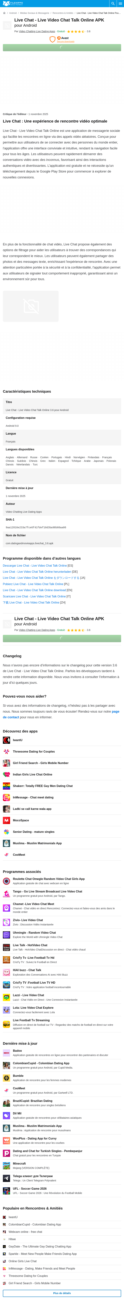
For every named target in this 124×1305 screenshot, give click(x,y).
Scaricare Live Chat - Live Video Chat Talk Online (34, 596)
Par (34, 31)
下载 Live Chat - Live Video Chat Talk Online (31, 602)
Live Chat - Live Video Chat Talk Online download (34, 590)
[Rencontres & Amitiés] (63, 13)
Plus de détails (62, 1293)
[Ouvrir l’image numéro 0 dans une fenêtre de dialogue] (31, 306)
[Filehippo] (13, 3)
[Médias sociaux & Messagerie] (34, 13)
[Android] (13, 13)
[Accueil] (4, 13)
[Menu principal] (120, 3)
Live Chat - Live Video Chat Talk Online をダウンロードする (41, 577)
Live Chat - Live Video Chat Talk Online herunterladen (37, 571)
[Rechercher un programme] (113, 3)
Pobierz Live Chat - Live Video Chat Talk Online (33, 584)
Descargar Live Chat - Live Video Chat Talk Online (35, 565)
